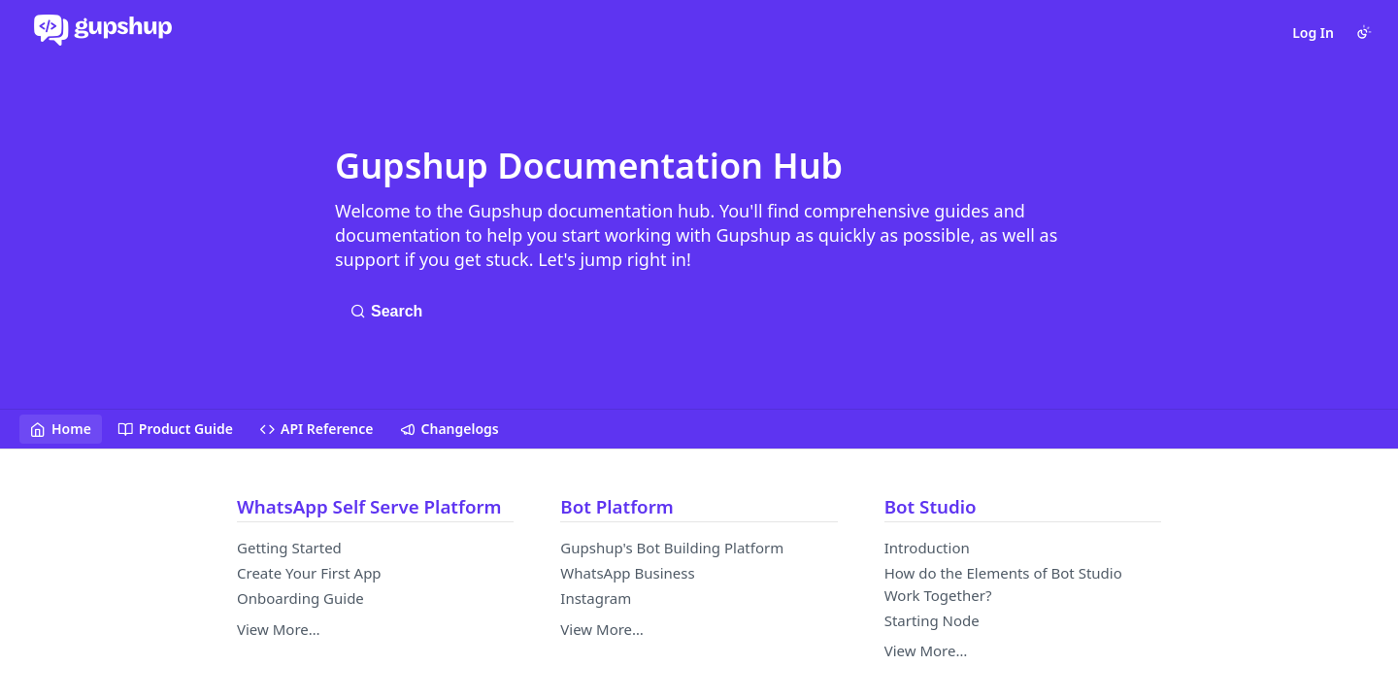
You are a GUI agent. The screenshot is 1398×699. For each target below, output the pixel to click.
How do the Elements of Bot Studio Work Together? (1003, 584)
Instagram (595, 598)
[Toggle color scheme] (1364, 32)
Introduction (927, 547)
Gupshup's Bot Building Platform (671, 547)
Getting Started (289, 547)
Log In (1313, 32)
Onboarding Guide (300, 598)
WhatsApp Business (627, 572)
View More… (278, 629)
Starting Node (932, 620)
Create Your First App (309, 572)
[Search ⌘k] (391, 311)
